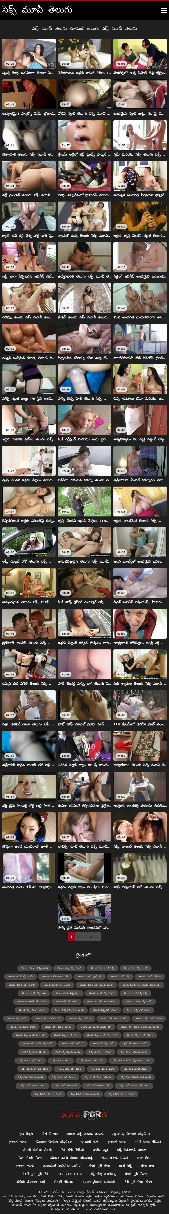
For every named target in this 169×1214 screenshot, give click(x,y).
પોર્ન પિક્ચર (50, 1125)
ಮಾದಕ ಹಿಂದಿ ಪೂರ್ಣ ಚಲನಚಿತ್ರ (71, 1149)
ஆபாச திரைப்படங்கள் (98, 1173)
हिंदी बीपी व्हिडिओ (72, 1141)
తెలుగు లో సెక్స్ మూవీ (66, 1001)
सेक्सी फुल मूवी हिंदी (35, 1165)
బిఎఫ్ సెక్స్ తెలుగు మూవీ (22, 1051)
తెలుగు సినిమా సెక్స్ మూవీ (137, 1001)
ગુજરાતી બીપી (24, 1157)
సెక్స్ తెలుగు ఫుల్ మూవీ (120, 1051)
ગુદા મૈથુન (26, 1125)
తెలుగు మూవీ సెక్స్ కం (148, 976)
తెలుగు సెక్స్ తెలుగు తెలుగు (85, 1125)
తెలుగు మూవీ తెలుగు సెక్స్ (56, 976)
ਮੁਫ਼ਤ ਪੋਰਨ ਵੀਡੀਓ (69, 1165)
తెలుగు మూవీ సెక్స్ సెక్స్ (135, 993)
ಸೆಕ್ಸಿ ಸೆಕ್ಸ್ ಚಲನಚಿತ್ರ (103, 1165)
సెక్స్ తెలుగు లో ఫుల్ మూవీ (108, 1060)
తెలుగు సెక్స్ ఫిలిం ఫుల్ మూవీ (55, 1010)
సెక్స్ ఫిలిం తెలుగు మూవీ (18, 1068)
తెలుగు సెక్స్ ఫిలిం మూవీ (90, 1010)
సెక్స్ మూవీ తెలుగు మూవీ (72, 1076)
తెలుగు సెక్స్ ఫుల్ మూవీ (123, 1010)
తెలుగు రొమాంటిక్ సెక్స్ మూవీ (32, 1001)
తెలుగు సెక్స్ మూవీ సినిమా (138, 1035)
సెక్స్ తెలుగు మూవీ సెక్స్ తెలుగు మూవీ (66, 1060)
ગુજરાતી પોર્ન (89, 1133)
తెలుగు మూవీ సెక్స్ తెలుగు (57, 984)
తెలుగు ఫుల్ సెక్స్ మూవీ (134, 968)
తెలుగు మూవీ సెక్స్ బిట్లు (67, 993)
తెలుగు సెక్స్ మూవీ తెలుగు (58, 1026)
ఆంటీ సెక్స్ (125, 1157)
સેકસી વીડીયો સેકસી (37, 1141)
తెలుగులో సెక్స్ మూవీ (87, 1043)
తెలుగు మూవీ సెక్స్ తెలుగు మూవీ (96, 984)
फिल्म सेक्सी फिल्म (29, 1149)
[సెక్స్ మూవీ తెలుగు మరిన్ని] (164, 10)
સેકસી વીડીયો (63, 1173)
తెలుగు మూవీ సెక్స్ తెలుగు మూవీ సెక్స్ (140, 984)
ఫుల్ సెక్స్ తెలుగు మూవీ (118, 1043)
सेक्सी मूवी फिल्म (136, 1165)
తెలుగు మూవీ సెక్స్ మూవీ (101, 993)
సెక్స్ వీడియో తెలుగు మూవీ (68, 1085)
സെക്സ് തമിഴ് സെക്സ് (61, 1157)
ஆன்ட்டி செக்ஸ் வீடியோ (131, 1125)
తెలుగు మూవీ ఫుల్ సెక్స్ (89, 976)
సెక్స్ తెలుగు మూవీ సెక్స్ (27, 1060)
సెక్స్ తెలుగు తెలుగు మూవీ (87, 1051)
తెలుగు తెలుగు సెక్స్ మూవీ (35, 968)
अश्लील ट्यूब (100, 1141)
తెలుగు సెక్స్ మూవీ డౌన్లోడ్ (24, 1026)
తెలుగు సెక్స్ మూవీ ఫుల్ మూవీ (101, 1035)
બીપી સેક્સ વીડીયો (148, 1133)
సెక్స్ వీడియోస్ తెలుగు (132, 1141)
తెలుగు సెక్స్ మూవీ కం (66, 1018)
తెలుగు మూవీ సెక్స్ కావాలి (23, 984)
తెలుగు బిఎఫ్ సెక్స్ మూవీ (22, 976)
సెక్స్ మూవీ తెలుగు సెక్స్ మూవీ (30, 1085)
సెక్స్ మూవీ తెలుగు (68, 1201)
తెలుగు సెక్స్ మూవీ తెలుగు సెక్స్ (96, 1026)
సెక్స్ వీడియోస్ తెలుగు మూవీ (104, 1085)
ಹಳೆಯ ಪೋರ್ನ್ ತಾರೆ (30, 1173)
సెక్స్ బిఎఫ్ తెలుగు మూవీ (84, 1068)
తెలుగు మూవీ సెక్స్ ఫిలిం (34, 993)
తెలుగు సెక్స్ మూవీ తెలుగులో (31, 1035)
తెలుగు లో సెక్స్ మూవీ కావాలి (101, 1001)
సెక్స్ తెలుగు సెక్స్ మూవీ (142, 1060)
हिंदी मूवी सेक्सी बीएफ (138, 1173)
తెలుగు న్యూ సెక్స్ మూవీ (69, 968)
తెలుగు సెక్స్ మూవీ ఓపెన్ (34, 1018)
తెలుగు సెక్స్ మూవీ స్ (57, 1043)
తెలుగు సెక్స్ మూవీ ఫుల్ (66, 1035)
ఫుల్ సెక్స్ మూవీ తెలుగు (150, 1043)
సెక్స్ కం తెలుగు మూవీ (54, 1051)
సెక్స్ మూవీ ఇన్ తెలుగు (117, 1068)
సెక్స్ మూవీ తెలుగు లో (105, 1076)
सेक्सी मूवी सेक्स (99, 1157)
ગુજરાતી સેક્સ (17, 1133)
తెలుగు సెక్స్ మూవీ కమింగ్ (99, 1018)
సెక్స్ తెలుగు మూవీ (150, 1051)
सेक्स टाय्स (148, 1157)
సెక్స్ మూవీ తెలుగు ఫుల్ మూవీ (36, 1076)
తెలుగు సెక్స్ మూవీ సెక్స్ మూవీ (22, 1043)
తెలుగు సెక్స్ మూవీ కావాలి (134, 1018)
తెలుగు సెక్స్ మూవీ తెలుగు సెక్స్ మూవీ (138, 1026)
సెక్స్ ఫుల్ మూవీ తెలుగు (51, 1068)
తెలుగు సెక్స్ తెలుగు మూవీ (19, 1010)
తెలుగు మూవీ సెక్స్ (119, 976)
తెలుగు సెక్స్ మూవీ (153, 1010)
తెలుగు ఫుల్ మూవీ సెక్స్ (102, 968)
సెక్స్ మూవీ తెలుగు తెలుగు (150, 1068)
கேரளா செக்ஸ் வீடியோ (54, 1133)
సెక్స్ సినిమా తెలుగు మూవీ (140, 1085)
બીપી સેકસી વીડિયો (115, 1149)
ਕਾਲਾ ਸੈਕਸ (145, 1149)
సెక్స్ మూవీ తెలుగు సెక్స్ (137, 1076)
